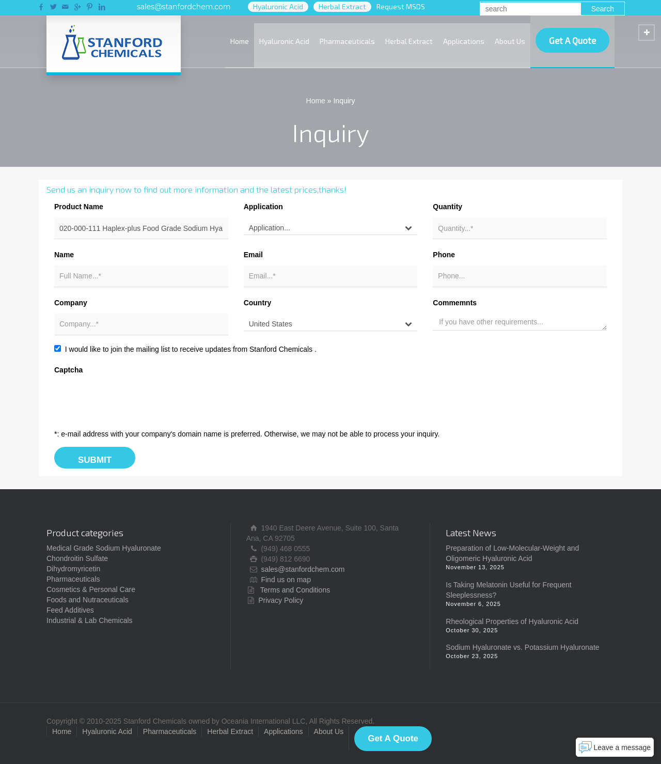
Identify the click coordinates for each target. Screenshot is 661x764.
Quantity (447, 206)
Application (263, 206)
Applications (463, 41)
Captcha (68, 370)
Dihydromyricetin (73, 569)
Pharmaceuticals (347, 41)
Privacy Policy (280, 600)
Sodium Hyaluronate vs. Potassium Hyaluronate (522, 647)
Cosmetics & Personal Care (90, 589)
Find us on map (286, 579)
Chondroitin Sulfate (77, 558)
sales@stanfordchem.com (184, 6)
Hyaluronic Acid (284, 41)
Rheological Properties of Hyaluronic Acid (512, 621)
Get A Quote (572, 40)
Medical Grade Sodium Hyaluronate (103, 548)
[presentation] (132, 401)
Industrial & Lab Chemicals (89, 620)
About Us (510, 41)
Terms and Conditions (295, 590)
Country (258, 303)
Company (70, 303)
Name (64, 255)
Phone (444, 255)
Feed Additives (70, 610)
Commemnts (455, 303)
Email (253, 255)
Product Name (78, 206)
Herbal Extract (409, 41)
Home (239, 41)
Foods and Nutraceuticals (87, 600)
